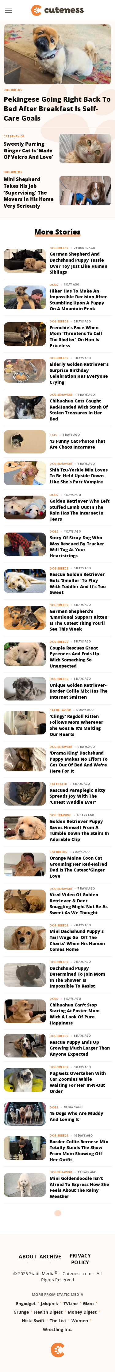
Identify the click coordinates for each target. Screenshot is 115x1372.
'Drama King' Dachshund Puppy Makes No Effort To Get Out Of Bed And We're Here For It (79, 762)
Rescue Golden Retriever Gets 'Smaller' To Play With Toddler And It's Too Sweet (78, 583)
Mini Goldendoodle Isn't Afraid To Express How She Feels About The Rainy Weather (79, 1187)
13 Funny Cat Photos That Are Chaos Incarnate (77, 444)
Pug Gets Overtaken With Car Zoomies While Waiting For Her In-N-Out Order (78, 1082)
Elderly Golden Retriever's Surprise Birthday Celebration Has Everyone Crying (79, 373)
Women (79, 1320)
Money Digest (82, 1312)
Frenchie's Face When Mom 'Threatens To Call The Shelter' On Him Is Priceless (76, 336)
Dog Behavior (61, 395)
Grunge (21, 1312)
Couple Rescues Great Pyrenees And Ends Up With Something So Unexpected (74, 657)
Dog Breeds (13, 90)
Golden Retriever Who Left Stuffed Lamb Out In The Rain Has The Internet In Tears (79, 510)
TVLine (70, 1303)
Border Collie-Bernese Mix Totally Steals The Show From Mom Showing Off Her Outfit (79, 1151)
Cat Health (58, 784)
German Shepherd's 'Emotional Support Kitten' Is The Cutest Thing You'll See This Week (79, 620)
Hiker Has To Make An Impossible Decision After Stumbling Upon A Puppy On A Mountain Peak (78, 300)
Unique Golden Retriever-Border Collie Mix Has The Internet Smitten (79, 691)
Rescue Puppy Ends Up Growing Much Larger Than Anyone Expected (80, 1048)
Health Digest (48, 1312)
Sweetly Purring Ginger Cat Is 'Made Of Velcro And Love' (28, 150)
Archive (50, 1256)
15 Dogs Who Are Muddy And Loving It (76, 1116)
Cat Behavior (14, 136)
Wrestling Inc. (57, 1329)
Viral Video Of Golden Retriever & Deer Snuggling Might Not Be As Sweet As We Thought (79, 903)
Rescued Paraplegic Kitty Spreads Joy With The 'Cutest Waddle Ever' (77, 796)
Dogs (54, 285)
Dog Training (60, 815)
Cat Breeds (58, 852)
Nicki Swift (33, 1320)
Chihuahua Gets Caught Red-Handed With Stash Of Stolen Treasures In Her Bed (79, 410)
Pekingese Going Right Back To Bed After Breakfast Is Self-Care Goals (57, 108)
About (27, 1256)
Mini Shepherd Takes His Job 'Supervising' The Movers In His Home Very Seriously (29, 192)
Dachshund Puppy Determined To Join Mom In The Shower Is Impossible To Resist (77, 977)
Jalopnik (49, 1303)
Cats (53, 435)
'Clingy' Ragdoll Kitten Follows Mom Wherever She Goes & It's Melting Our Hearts (76, 725)
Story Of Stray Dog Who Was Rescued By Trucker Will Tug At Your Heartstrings (77, 547)
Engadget (26, 1303)
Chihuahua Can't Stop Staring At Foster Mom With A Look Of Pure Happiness (75, 1014)
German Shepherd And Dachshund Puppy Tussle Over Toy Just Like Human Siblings (78, 263)
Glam (88, 1303)
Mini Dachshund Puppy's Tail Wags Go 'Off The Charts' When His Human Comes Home (77, 940)
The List (58, 1320)
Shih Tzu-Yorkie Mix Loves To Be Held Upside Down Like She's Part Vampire (79, 476)
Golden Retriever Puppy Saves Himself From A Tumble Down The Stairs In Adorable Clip (79, 830)
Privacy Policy (80, 1259)
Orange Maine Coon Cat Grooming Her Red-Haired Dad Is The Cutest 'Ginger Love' (78, 867)
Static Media (42, 1273)
